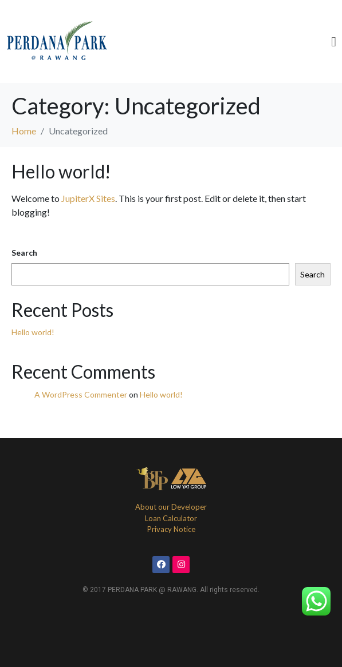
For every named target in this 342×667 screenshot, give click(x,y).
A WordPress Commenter (80, 394)
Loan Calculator (171, 518)
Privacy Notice (171, 529)
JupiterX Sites (88, 198)
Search (24, 252)
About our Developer (171, 506)
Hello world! (61, 171)
